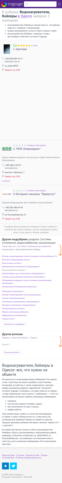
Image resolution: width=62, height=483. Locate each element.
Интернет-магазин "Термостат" (34, 194)
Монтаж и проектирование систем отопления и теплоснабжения (28, 256)
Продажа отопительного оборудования (18, 305)
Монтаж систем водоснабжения (15, 312)
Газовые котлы (8, 319)
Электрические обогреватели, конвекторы (19, 286)
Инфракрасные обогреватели (14, 315)
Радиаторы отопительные (12, 291)
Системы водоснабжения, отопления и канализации (23, 277)
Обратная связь (8, 455)
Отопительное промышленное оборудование (20, 301)
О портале (20, 455)
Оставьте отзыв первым (36, 145)
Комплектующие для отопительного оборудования (23, 273)
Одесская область (20, 337)
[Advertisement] (31, 105)
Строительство (9, 246)
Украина (5, 337)
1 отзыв (34, 45)
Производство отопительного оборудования (20, 266)
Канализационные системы (13, 308)
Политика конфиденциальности (28, 457)
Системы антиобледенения (13, 298)
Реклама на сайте (32, 455)
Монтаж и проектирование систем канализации (21, 295)
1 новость (6, 181)
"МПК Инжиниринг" (27, 148)
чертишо (20, 49)
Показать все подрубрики (14, 324)
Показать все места (11, 352)
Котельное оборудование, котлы (15, 260)
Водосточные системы (11, 263)
